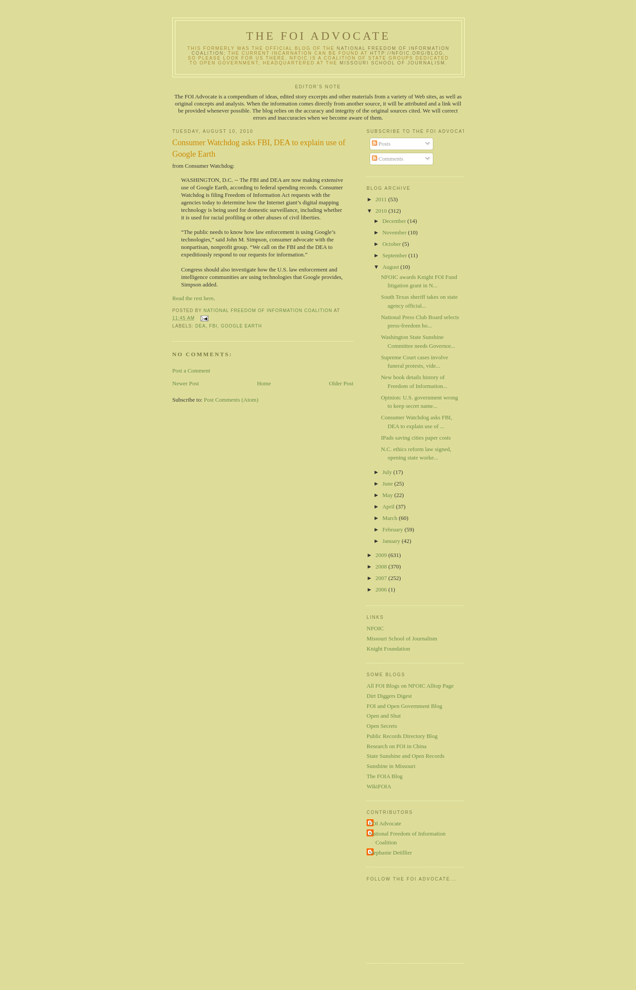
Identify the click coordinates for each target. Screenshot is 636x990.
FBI (213, 326)
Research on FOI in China (397, 746)
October (392, 244)
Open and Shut (384, 715)
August (391, 266)
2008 (381, 566)
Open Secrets (382, 726)
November (395, 232)
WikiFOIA (379, 786)
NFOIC (375, 628)
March (390, 518)
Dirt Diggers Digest (389, 696)
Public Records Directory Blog (402, 736)
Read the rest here (192, 298)
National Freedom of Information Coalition (407, 838)
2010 (381, 210)
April (389, 506)
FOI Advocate (385, 823)
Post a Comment (191, 370)
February (393, 529)
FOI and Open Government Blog (404, 706)
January (392, 541)
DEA (200, 326)
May (388, 495)
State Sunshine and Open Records (405, 756)
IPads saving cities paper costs (415, 437)
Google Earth (241, 326)
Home (264, 383)
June (388, 483)
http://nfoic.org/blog (406, 53)
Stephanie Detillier (390, 852)
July (388, 472)
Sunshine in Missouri (391, 766)
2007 (381, 578)
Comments (388, 158)
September (395, 255)
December (395, 221)
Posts (381, 143)
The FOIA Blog (385, 776)
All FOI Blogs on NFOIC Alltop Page (410, 685)
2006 (381, 589)
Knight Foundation (388, 648)
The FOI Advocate (318, 36)
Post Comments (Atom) (231, 399)
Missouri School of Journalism (392, 62)
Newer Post (185, 383)
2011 (381, 199)
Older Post (341, 383)
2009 (381, 555)
